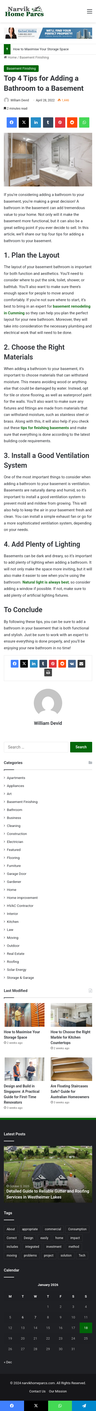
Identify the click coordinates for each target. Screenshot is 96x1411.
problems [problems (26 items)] (30, 1255)
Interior (12, 914)
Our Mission (58, 1391)
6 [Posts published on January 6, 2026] (23, 1317)
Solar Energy (16, 969)
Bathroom (14, 810)
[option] (48, 1174)
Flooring (13, 858)
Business (14, 818)
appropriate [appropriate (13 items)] (30, 1229)
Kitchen (13, 922)
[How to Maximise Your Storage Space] (24, 1015)
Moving (12, 938)
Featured (13, 850)
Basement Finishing (34, 57)
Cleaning (13, 826)
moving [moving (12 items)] (12, 1255)
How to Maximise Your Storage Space (41, 49)
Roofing (13, 961)
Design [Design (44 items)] (28, 1238)
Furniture (14, 866)
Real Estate (15, 953)
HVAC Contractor (20, 906)
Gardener (14, 882)
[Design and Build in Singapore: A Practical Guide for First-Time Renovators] (24, 1069)
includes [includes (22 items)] (12, 1247)
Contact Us (37, 1391)
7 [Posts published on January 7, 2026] (35, 1317)
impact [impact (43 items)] (75, 1238)
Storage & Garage (20, 977)
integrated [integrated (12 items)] (32, 1247)
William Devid (19, 100)
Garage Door (16, 874)
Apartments (16, 778)
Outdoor (13, 946)
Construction (17, 834)
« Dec (8, 1362)
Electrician (15, 842)
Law (10, 930)
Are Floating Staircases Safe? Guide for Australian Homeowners (70, 1091)
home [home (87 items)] (59, 1238)
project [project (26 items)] (49, 1255)
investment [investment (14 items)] (53, 1247)
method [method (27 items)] (74, 1247)
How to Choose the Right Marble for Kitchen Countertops (70, 1037)
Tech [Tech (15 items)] (82, 1255)
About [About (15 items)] (11, 1229)
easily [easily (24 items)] (44, 1238)
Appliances (15, 786)
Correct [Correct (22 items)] (12, 1238)
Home (10, 57)
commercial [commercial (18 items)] (53, 1229)
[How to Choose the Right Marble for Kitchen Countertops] (71, 1015)
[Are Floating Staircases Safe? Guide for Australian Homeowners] (71, 1069)
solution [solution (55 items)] (66, 1255)
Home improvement (22, 898)
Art (9, 794)
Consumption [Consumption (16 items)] (77, 1229)
